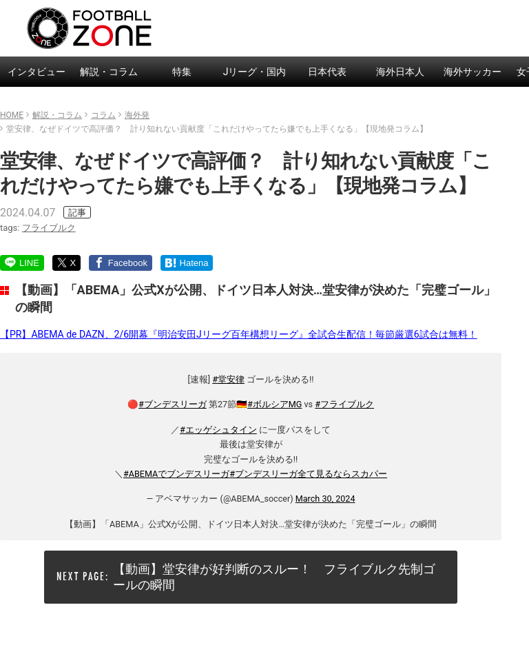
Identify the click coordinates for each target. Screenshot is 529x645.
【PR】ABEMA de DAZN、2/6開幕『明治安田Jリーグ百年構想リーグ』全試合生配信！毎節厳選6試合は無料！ (238, 334)
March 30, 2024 (325, 498)
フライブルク (49, 228)
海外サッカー (472, 71)
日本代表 (327, 71)
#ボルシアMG (274, 404)
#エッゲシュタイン (218, 429)
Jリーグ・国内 (255, 71)
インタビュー (36, 71)
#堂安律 (228, 379)
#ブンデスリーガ (172, 404)
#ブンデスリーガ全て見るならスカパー (308, 474)
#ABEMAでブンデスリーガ (176, 474)
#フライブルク (344, 404)
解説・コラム (109, 71)
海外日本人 (400, 71)
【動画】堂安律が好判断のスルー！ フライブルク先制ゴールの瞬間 (274, 577)
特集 (181, 71)
